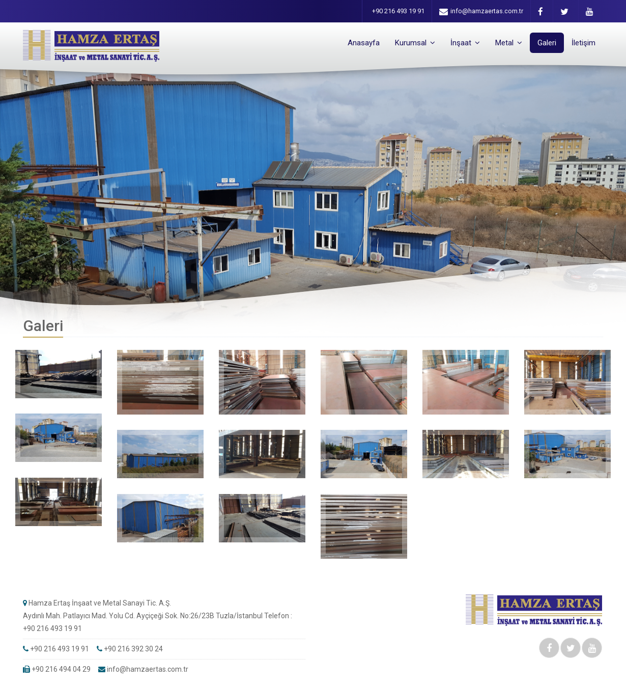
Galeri (546, 42)
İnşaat (465, 42)
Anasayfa (364, 42)
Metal (508, 42)
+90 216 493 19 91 (398, 11)
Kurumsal (415, 42)
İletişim (583, 42)
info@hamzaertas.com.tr (481, 11)
